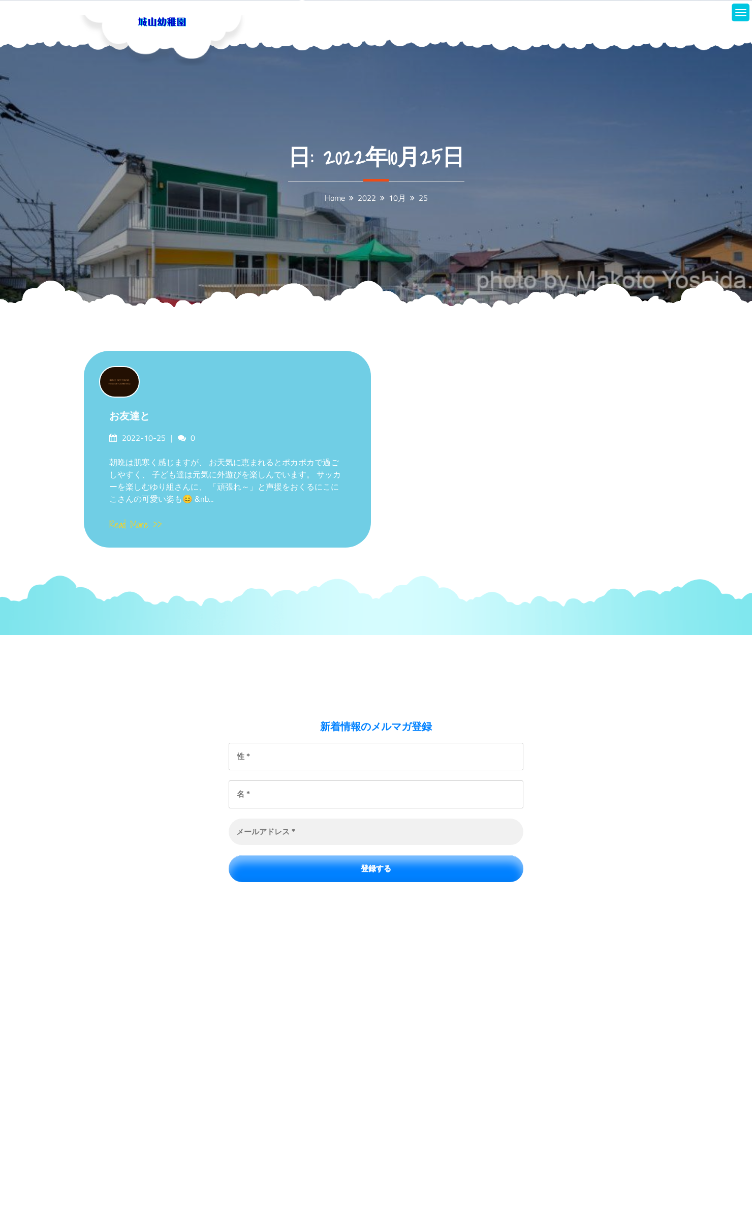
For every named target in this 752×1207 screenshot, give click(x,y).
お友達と (129, 416)
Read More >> (135, 525)
